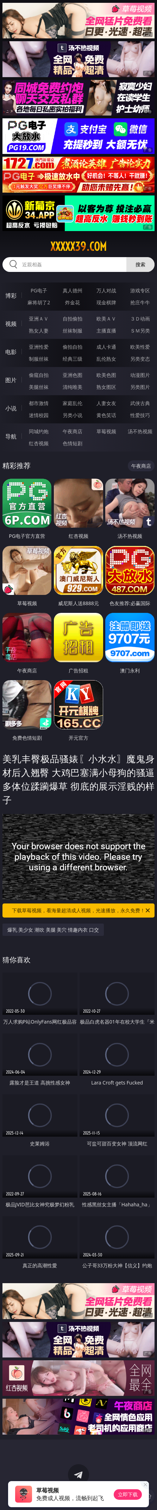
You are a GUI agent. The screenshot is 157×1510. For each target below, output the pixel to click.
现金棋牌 (106, 302)
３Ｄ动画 (140, 318)
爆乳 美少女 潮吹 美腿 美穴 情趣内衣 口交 (53, 929)
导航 (11, 436)
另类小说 (72, 415)
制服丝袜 (39, 358)
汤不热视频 (140, 431)
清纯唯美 (72, 387)
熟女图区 (106, 387)
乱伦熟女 (106, 358)
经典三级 (72, 358)
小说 (11, 408)
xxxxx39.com (78, 247)
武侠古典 (140, 403)
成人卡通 (106, 346)
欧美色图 (106, 375)
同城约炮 (39, 431)
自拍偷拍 (72, 318)
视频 (11, 324)
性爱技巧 (140, 415)
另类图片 (140, 387)
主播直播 (106, 330)
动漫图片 (140, 375)
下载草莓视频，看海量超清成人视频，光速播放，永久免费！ (81, 910)
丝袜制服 (72, 330)
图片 (11, 380)
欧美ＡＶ (106, 318)
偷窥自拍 (39, 375)
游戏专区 (140, 290)
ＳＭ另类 (140, 330)
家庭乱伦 (72, 403)
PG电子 (39, 290)
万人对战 (106, 290)
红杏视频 (39, 443)
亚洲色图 (72, 375)
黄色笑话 (106, 415)
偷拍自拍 (72, 346)
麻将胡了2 (38, 302)
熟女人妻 (39, 330)
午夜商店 (72, 431)
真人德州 (72, 290)
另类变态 (140, 358)
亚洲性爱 (39, 346)
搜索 (140, 264)
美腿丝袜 (39, 387)
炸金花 (72, 302)
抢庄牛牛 (140, 302)
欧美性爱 (140, 346)
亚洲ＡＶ (39, 318)
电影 (11, 352)
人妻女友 (106, 403)
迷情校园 (39, 415)
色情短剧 (72, 443)
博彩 (11, 295)
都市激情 (39, 403)
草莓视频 (106, 431)
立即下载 (128, 1494)
